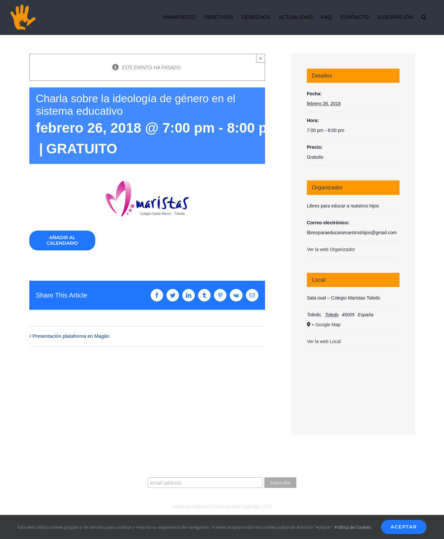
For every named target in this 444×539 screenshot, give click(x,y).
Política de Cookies (353, 527)
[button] (423, 17)
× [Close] (260, 58)
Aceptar (404, 527)
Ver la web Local (324, 341)
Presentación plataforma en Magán (71, 336)
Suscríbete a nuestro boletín (222, 471)
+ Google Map (325, 324)
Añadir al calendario (62, 240)
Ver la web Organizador (331, 249)
